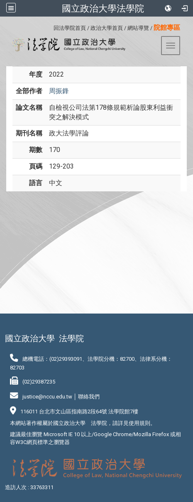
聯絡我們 (89, 396)
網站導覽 (138, 28)
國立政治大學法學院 (103, 8)
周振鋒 (59, 91)
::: (50, 27)
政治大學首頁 (106, 28)
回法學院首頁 (70, 28)
